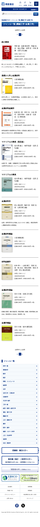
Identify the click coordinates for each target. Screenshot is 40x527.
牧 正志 (20, 268)
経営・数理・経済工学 (9, 408)
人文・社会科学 (7, 435)
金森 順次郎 (25, 46)
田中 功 (27, 112)
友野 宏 (28, 48)
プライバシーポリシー (10, 494)
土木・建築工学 (7, 420)
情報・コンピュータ (9, 381)
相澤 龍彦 (27, 146)
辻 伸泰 (20, 117)
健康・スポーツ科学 (9, 431)
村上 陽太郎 (18, 205)
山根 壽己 (21, 207)
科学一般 (5, 366)
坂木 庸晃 (26, 327)
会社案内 (10, 486)
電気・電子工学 (7, 412)
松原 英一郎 (18, 112)
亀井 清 (27, 205)
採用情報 (30, 486)
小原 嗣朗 (17, 79)
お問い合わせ (10, 498)
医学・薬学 (6, 427)
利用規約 (30, 490)
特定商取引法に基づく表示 (30, 494)
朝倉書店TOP (6, 20)
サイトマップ (30, 498)
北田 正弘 (21, 50)
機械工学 (5, 416)
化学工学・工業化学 (9, 393)
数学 (4, 374)
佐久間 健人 (18, 146)
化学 (4, 389)
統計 (4, 377)
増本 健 (17, 46)
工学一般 (5, 404)
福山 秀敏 (21, 48)
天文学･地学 (6, 400)
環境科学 (5, 370)
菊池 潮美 (27, 268)
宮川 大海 (17, 294)
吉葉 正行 (26, 294)
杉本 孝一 (17, 265)
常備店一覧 (10, 490)
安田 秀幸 (21, 114)
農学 (4, 424)
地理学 (5, 439)
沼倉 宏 (28, 114)
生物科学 (5, 397)
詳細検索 (34, 9)
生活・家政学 (7, 443)
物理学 (5, 385)
